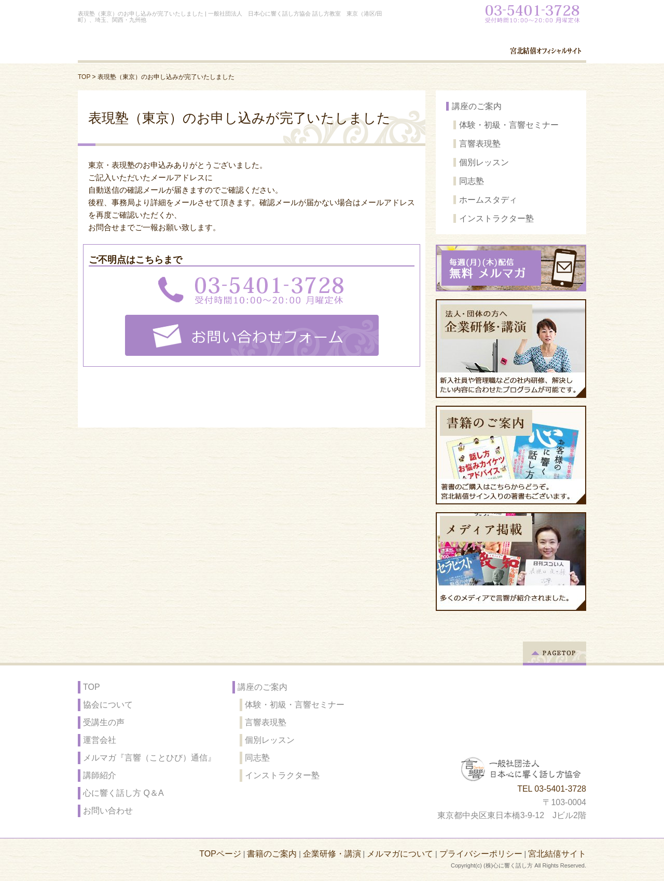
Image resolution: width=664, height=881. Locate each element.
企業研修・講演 (332, 853)
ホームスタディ (488, 199)
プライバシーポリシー (480, 853)
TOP (84, 77)
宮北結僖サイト (557, 853)
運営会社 (99, 740)
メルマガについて (400, 853)
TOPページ (220, 853)
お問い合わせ (108, 810)
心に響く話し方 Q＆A (123, 793)
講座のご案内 (477, 106)
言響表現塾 (480, 143)
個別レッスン (484, 162)
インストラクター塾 (496, 218)
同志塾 (471, 181)
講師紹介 (99, 775)
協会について (108, 704)
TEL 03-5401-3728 (551, 788)
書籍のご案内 (272, 853)
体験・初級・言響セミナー (509, 125)
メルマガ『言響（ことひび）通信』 (149, 757)
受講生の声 (104, 722)
